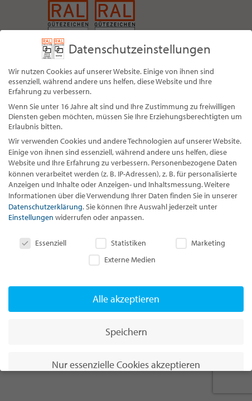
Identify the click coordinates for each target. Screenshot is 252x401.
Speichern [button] (126, 331)
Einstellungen (31, 217)
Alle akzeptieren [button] (126, 298)
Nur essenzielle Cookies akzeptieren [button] (126, 364)
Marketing (200, 243)
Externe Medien (122, 260)
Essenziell (43, 243)
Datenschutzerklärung (45, 207)
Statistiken (120, 243)
